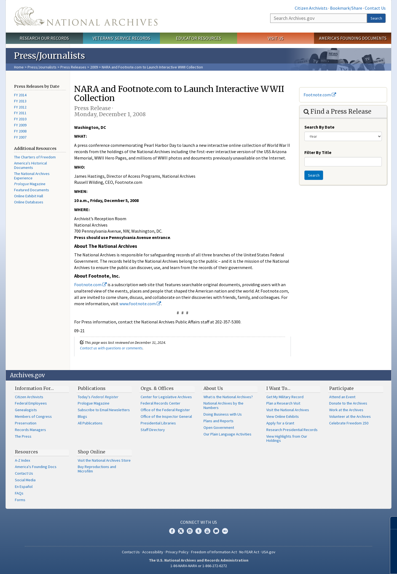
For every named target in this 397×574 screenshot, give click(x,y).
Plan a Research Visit (283, 403)
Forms (20, 499)
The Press (23, 436)
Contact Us (375, 8)
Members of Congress (33, 416)
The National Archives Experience (32, 175)
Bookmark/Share (346, 8)
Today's (98, 396)
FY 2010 (20, 118)
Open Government (218, 427)
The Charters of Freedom (35, 157)
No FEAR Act (249, 551)
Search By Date (319, 127)
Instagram (189, 531)
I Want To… (278, 388)
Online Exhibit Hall (28, 195)
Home (19, 67)
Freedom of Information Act (214, 551)
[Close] (390, 522)
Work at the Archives (346, 409)
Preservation (25, 423)
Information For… (34, 388)
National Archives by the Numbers (223, 405)
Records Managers (30, 429)
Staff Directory (153, 429)
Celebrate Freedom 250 (348, 423)
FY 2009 (20, 125)
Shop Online (91, 452)
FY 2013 (20, 101)
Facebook (172, 531)
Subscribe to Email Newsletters (104, 409)
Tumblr (198, 531)
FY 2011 (20, 112)
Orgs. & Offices (157, 388)
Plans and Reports (218, 420)
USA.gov (268, 551)
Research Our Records (44, 38)
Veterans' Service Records (121, 38)
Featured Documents (31, 189)
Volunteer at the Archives (350, 416)
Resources (26, 452)
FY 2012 (20, 107)
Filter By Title (317, 152)
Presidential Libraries (158, 423)
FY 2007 (20, 137)
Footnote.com (90, 284)
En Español (24, 486)
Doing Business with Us (222, 414)
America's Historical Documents (30, 165)
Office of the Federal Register (165, 409)
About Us (213, 388)
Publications (92, 388)
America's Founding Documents (353, 38)
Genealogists (26, 409)
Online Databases (28, 202)
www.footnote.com (140, 303)
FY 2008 (20, 131)
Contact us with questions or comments (111, 348)
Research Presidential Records (292, 429)
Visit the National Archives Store (104, 460)
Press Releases (73, 67)
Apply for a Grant (280, 423)
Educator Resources (198, 38)
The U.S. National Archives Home (85, 16)
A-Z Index (22, 460)
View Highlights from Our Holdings (286, 438)
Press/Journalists (42, 67)
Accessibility (152, 551)
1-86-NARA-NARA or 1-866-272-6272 (198, 565)
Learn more (348, 564)
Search (376, 18)
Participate (341, 388)
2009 (94, 67)
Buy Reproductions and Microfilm (97, 469)
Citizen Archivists (311, 8)
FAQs (19, 493)
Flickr (225, 531)
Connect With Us (198, 522)
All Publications (90, 423)
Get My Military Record (285, 396)
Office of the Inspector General (166, 416)
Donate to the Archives (348, 403)
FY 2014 (20, 94)
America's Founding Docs (36, 466)
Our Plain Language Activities (227, 434)
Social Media (25, 479)
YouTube (207, 531)
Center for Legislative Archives (166, 396)
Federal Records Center (160, 403)
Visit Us (275, 38)
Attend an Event (342, 396)
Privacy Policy (177, 551)
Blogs (82, 416)
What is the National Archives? (228, 396)
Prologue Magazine (93, 403)
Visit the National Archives (287, 409)
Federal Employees (31, 403)
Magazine (29, 183)
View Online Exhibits (282, 416)
